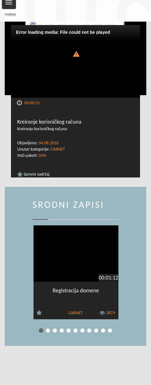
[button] (75, 53)
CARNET (57, 149)
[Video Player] (75, 61)
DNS (42, 155)
